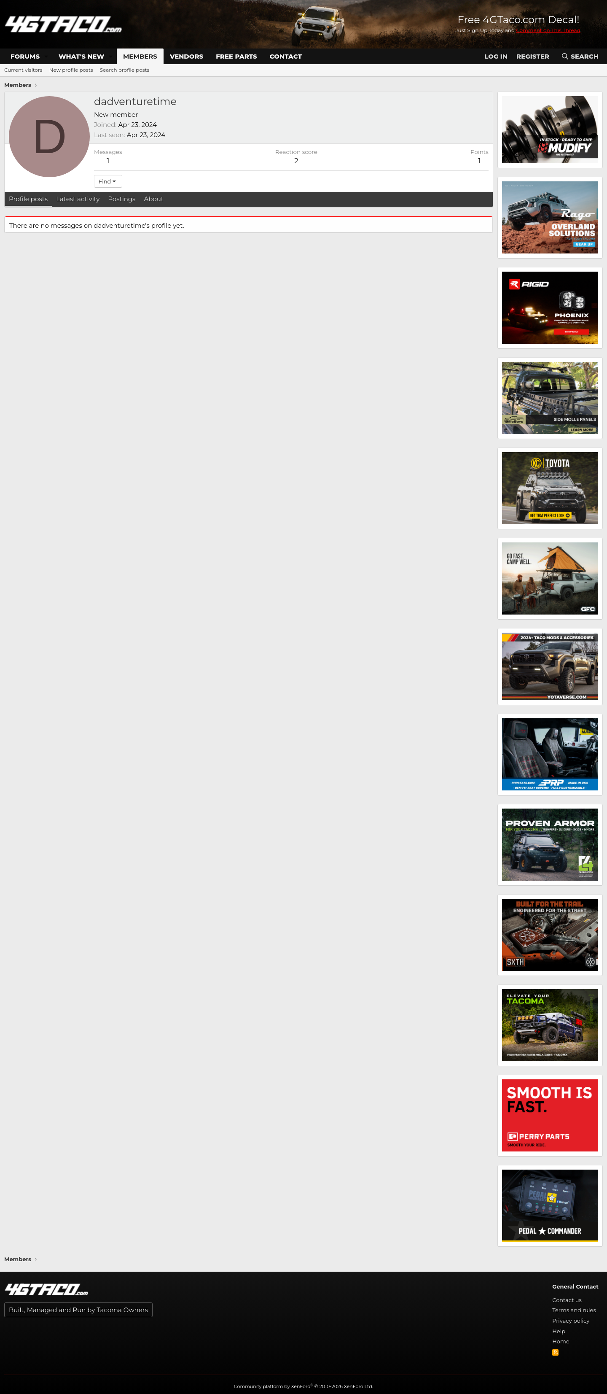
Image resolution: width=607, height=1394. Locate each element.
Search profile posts (125, 70)
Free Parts (236, 56)
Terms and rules (574, 1310)
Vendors (186, 56)
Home (560, 1341)
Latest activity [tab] (77, 199)
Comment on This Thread (548, 30)
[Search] (580, 56)
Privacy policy (570, 1320)
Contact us (567, 1300)
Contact (286, 56)
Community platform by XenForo (303, 1386)
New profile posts (71, 70)
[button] (46, 56)
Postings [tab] (121, 199)
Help (558, 1331)
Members (140, 56)
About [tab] (154, 199)
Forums (25, 56)
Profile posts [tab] (28, 199)
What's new (81, 56)
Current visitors (23, 70)
